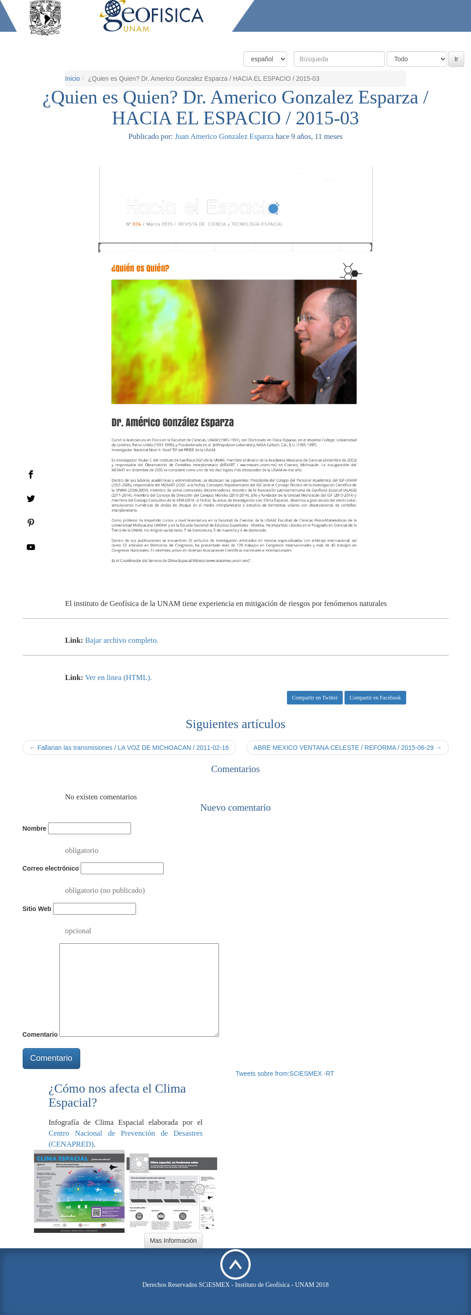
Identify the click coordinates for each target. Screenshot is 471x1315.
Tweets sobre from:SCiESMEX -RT (285, 1073)
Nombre (35, 828)
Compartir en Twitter (315, 697)
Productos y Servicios (338, 40)
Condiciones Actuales (264, 40)
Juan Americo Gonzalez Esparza (224, 136)
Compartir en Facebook (375, 697)
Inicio (72, 78)
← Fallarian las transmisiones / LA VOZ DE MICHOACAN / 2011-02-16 (129, 747)
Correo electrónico (51, 868)
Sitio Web (37, 908)
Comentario (40, 1034)
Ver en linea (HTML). (118, 677)
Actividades (398, 40)
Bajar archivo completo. (122, 640)
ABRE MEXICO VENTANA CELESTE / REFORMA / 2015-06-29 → (347, 747)
